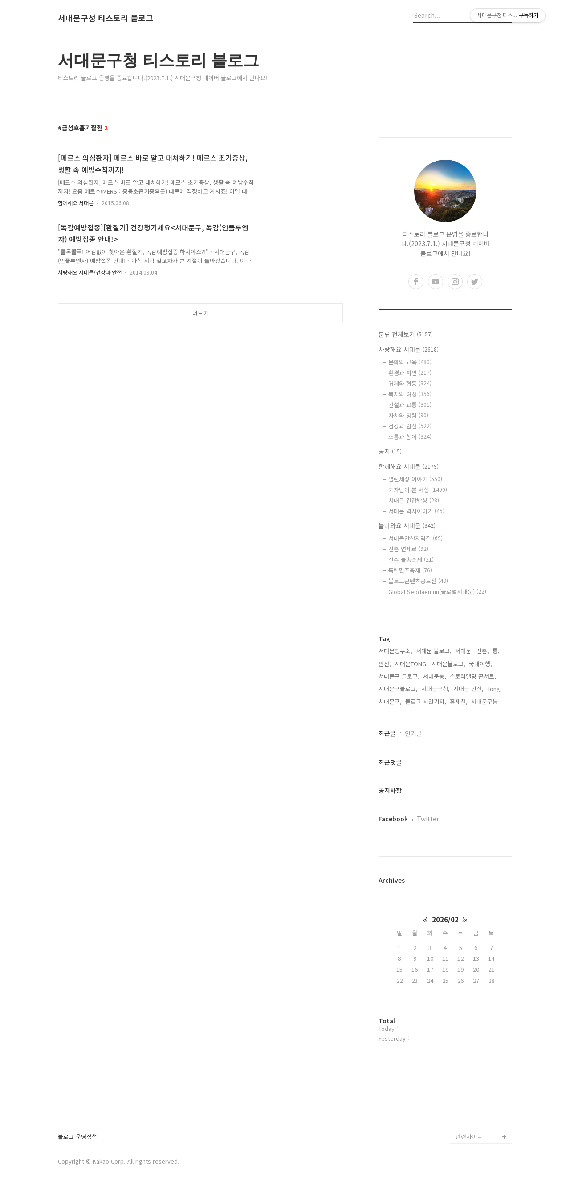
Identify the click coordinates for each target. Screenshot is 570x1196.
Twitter (428, 818)
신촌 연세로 (408, 549)
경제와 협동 (410, 383)
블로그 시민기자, (425, 701)
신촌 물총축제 (411, 559)
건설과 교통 (410, 404)
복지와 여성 (410, 394)
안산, (385, 663)
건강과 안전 (410, 426)
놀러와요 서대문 (407, 525)
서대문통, (434, 676)
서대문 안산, (468, 688)
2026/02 (445, 919)
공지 (390, 451)
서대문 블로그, (434, 650)
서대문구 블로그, (399, 676)
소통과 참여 (410, 436)
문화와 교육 (410, 362)
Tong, (494, 688)
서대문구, (390, 701)
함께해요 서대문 (76, 202)
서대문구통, (485, 701)
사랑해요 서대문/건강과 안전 (90, 272)
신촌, (482, 650)
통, (496, 650)
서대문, (464, 650)
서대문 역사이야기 (416, 511)
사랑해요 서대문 (409, 349)
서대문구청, (435, 688)
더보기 (200, 313)
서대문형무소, (395, 650)
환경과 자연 (410, 372)
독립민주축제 (410, 570)
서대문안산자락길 (415, 538)
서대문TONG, (411, 663)
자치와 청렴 (408, 415)
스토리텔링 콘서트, (473, 676)
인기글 (413, 733)
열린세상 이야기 (415, 479)
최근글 (387, 733)
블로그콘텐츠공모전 (418, 581)
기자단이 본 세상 (417, 489)
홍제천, (459, 701)
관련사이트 (469, 1136)
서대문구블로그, (398, 688)
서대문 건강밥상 (413, 500)
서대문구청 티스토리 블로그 (105, 18)
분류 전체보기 (406, 334)
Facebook (393, 818)
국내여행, (480, 663)
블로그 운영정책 (77, 1137)
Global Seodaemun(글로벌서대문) (437, 591)
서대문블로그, (448, 663)
